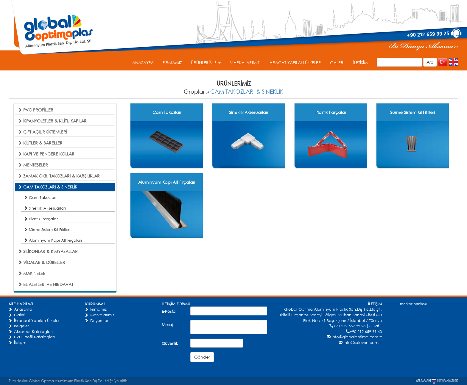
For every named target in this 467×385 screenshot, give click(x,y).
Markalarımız (102, 314)
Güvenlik (170, 343)
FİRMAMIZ (172, 62)
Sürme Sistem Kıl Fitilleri (47, 229)
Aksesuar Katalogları (33, 331)
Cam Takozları (40, 197)
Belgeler (21, 325)
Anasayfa (23, 309)
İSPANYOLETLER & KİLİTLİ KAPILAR (52, 120)
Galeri (19, 314)
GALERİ (337, 62)
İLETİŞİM (360, 62)
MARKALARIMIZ (245, 62)
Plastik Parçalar (41, 218)
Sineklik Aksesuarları (45, 208)
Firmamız (98, 309)
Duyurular (99, 320)
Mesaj (167, 324)
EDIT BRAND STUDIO (447, 381)
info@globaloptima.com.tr (357, 336)
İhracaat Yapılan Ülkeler (37, 320)
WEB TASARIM (424, 381)
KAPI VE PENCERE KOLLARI (46, 153)
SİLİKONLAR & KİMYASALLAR (48, 251)
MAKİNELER (32, 273)
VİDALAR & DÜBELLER (41, 262)
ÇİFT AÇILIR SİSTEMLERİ (42, 131)
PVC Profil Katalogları (34, 336)
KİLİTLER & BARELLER (40, 142)
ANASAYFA (143, 62)
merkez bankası (413, 303)
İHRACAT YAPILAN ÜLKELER (295, 62)
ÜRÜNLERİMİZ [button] (206, 62)
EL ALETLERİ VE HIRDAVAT (45, 284)
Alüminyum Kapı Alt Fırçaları (53, 240)
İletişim (20, 342)
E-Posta (168, 311)
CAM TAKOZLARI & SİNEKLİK (246, 91)
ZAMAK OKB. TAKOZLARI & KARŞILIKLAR (59, 175)
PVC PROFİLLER (35, 109)
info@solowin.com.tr (363, 342)
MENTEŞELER (33, 164)
